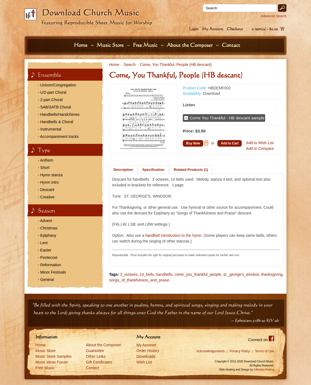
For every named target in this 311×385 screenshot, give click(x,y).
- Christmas (48, 228)
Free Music (146, 45)
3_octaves (128, 274)
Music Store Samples (53, 356)
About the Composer (190, 45)
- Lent (43, 243)
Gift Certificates (99, 362)
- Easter (44, 250)
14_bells (147, 274)
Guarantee (95, 350)
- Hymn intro (48, 182)
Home (81, 45)
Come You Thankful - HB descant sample (227, 118)
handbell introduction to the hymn (173, 235)
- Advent (45, 221)
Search (130, 64)
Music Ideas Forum (51, 362)
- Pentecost (47, 257)
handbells (164, 274)
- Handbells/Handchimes (59, 114)
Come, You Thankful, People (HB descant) (176, 64)
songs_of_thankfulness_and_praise (139, 280)
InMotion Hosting (264, 369)
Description (123, 170)
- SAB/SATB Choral (54, 107)
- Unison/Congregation (57, 85)
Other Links (96, 356)
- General (46, 279)
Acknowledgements (210, 351)
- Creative (46, 197)
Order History (147, 350)
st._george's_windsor (241, 274)
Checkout (235, 28)
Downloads (145, 356)
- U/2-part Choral (52, 92)
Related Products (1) (191, 170)
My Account (212, 28)
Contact (231, 45)
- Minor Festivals (52, 272)
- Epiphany (47, 235)
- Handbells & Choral (55, 122)
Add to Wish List (260, 143)
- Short (43, 167)
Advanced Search (273, 16)
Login (193, 28)
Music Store (111, 45)
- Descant (46, 189)
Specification (153, 170)
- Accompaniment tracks (58, 136)
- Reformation (49, 265)
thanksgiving (271, 274)
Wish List (144, 362)
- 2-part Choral (50, 100)
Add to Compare (260, 148)
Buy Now (193, 143)
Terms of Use (264, 351)
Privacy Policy (240, 351)
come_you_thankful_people (197, 274)
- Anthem (45, 160)
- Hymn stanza (50, 175)
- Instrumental (49, 129)
